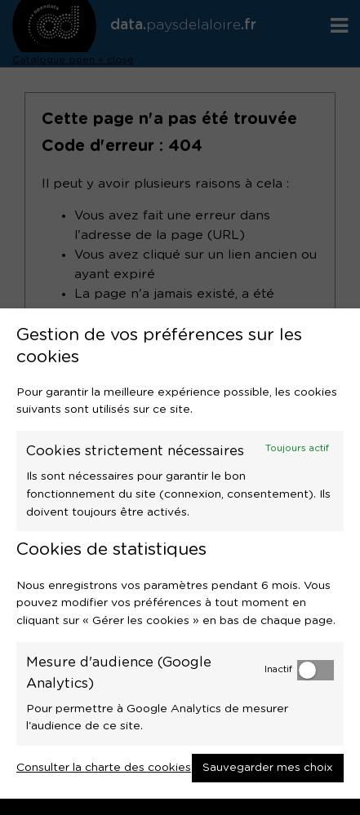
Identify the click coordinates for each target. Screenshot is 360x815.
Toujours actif (297, 448)
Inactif (278, 669)
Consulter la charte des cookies (103, 767)
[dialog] (180, 553)
